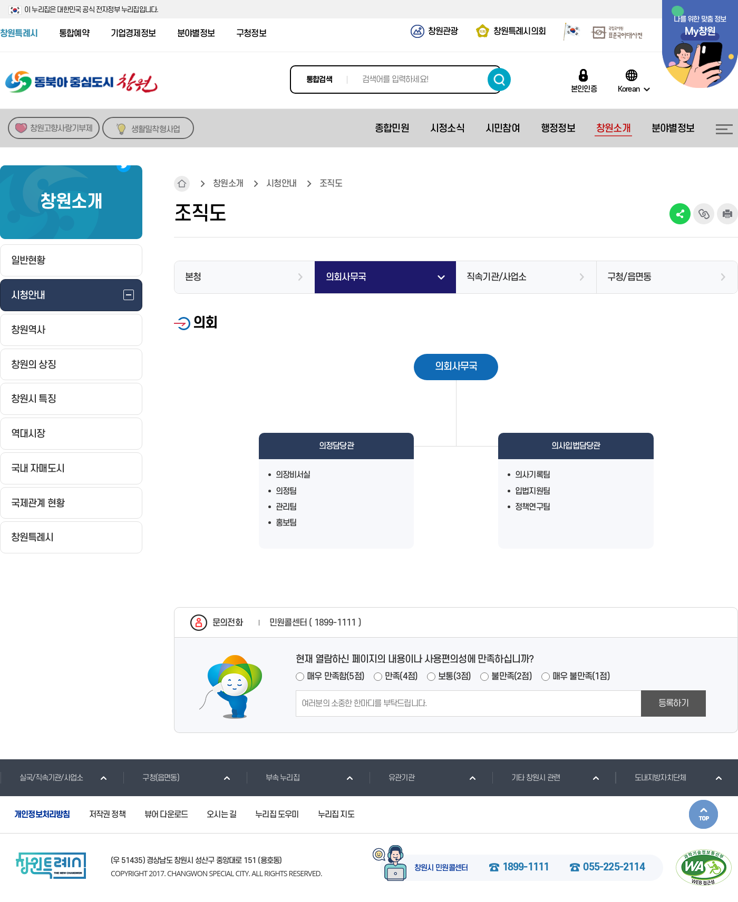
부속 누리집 (272, 777)
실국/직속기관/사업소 (41, 777)
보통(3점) (454, 676)
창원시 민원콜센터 (441, 868)
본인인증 (584, 89)
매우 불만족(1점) (581, 676)
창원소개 (228, 184)
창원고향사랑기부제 (61, 128)
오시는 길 (221, 814)
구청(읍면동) (151, 777)
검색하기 (499, 79)
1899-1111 (525, 868)
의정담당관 (336, 446)
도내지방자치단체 (650, 777)
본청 (193, 277)
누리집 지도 (336, 814)
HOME (182, 184)
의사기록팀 (532, 475)
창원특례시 (18, 33)
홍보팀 (286, 523)
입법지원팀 (532, 491)
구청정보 (251, 33)
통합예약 (74, 33)
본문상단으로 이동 (703, 814)
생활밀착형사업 (155, 129)
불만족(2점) (511, 676)
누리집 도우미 (276, 814)
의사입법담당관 (575, 446)
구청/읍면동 (629, 277)
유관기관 (391, 777)
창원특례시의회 (519, 31)
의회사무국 (346, 277)
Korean (628, 89)
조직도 (330, 184)
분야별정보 (196, 33)
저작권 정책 (107, 814)
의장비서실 (293, 475)
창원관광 (443, 31)
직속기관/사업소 (497, 277)
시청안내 (281, 184)
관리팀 (286, 507)
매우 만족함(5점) (335, 676)
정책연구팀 (532, 507)
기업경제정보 (133, 33)
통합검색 (319, 79)
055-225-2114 (613, 868)
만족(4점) (401, 676)
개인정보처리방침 (42, 814)
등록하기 (673, 703)
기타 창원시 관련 (526, 777)
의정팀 (286, 491)
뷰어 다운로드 (166, 814)
